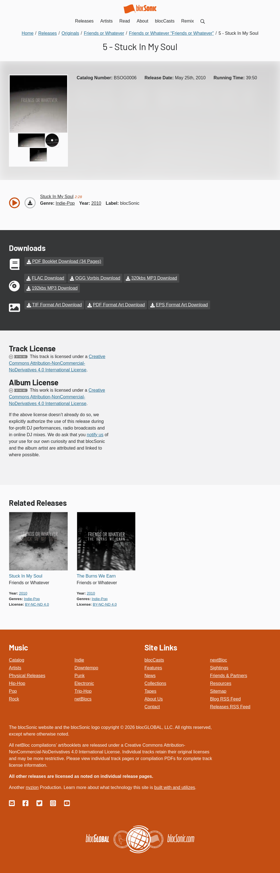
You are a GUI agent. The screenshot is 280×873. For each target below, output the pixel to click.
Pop (13, 691)
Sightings (219, 667)
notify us (95, 434)
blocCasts (154, 660)
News (150, 675)
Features (153, 667)
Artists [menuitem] (106, 21)
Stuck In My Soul (25, 576)
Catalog (16, 660)
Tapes (150, 691)
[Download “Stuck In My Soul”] (30, 202)
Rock (14, 699)
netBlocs (83, 699)
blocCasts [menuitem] (165, 21)
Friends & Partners (228, 675)
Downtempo (86, 667)
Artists (15, 667)
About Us (153, 699)
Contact (152, 706)
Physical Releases (27, 675)
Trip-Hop (83, 691)
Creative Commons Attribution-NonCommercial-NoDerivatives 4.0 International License (57, 363)
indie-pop (65, 203)
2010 (96, 203)
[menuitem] (202, 21)
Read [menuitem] (124, 21)
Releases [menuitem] (84, 21)
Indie (79, 660)
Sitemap (218, 691)
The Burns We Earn (96, 576)
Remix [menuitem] (187, 21)
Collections (155, 683)
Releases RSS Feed (230, 706)
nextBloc (218, 660)
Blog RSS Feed (225, 699)
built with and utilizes (174, 787)
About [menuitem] (142, 21)
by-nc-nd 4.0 (37, 604)
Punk (80, 675)
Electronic (84, 683)
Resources (220, 683)
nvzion (32, 787)
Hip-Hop (17, 683)
